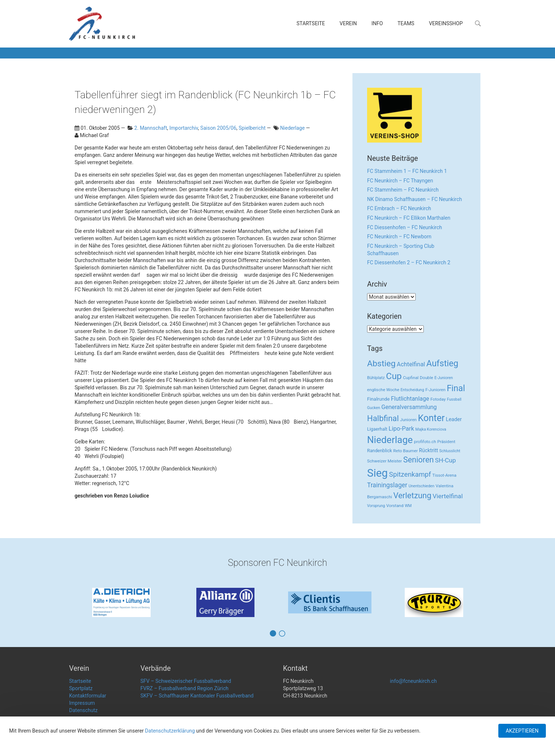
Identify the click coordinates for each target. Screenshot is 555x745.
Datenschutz (83, 710)
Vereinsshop (445, 23)
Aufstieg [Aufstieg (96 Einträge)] (442, 363)
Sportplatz (80, 688)
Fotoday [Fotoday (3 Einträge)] (438, 399)
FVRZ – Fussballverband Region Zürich (184, 688)
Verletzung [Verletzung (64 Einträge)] (412, 495)
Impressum (82, 703)
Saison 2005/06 (218, 128)
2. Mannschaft (150, 128)
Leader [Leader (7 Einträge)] (454, 419)
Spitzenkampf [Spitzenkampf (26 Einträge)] (410, 474)
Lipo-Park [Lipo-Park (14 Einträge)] (401, 428)
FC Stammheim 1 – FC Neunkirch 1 (407, 171)
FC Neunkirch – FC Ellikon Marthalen (408, 218)
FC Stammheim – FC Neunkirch (403, 190)
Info (377, 23)
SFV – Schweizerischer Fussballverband (185, 681)
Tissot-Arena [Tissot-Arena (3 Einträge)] (444, 475)
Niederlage (292, 128)
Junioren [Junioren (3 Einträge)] (408, 419)
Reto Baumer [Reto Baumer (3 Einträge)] (405, 450)
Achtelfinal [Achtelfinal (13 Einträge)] (411, 364)
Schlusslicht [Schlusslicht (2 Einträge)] (449, 451)
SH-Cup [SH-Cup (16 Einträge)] (445, 460)
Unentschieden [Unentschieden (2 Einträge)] (422, 486)
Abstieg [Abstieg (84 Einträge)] (381, 363)
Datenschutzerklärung (170, 731)
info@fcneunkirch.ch (413, 681)
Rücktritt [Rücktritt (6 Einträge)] (428, 450)
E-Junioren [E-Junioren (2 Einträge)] (443, 377)
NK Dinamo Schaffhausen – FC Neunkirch (414, 199)
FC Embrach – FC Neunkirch (399, 208)
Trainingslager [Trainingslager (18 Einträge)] (387, 485)
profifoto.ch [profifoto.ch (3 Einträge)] (425, 441)
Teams (405, 23)
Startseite (311, 23)
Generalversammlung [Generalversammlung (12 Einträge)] (409, 407)
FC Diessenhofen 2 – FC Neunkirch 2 (408, 262)
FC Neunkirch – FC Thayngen (400, 181)
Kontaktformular (87, 696)
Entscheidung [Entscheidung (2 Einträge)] (412, 389)
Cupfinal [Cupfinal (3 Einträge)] (411, 377)
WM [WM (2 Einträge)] (408, 505)
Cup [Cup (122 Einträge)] (394, 376)
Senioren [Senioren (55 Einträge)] (418, 459)
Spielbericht (252, 128)
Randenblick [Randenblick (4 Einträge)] (379, 450)
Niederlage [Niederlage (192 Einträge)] (390, 439)
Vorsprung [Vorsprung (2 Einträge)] (376, 505)
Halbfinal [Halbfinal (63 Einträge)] (383, 418)
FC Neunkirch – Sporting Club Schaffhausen (400, 249)
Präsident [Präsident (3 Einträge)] (446, 441)
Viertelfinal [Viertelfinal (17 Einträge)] (447, 496)
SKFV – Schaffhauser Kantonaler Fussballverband (196, 696)
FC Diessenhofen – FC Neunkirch (404, 227)
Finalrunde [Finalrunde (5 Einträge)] (378, 399)
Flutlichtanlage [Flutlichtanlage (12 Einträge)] (410, 398)
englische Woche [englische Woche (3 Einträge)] (383, 389)
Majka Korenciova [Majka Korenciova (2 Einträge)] (430, 429)
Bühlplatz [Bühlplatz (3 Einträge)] (376, 377)
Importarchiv (183, 128)
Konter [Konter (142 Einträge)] (431, 418)
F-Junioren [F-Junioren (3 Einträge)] (435, 389)
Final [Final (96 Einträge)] (456, 388)
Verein (348, 23)
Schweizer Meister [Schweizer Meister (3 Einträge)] (384, 461)
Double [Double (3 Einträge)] (426, 377)
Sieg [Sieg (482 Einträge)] (377, 473)
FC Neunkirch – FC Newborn (399, 236)
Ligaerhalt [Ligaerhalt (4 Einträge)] (377, 429)
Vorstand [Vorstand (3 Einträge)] (395, 505)
